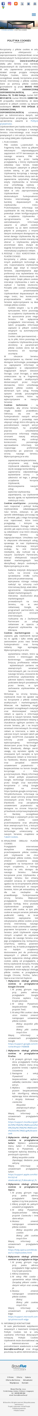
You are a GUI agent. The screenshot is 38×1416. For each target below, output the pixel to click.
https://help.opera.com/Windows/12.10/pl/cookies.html (22, 1251)
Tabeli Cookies (11, 837)
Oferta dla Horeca (13, 1380)
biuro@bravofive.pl (20, 1395)
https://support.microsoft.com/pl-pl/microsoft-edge (23, 1318)
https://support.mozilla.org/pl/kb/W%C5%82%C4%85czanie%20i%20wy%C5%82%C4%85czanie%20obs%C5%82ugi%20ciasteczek (23, 1128)
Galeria (28, 1377)
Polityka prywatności (19, 1408)
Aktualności (27, 1380)
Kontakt (25, 1383)
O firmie (10, 1377)
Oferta (19, 1377)
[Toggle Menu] (34, 14)
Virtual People (25, 1406)
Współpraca (14, 1383)
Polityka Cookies (19, 1410)
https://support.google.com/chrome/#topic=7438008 (23, 1045)
